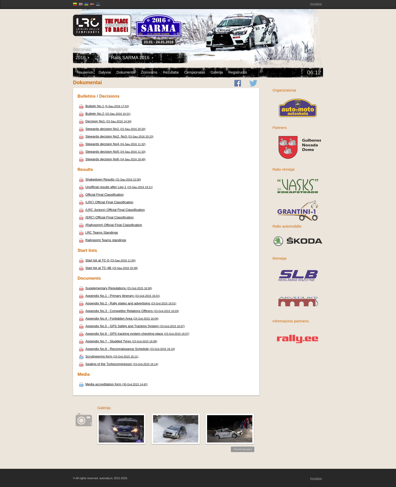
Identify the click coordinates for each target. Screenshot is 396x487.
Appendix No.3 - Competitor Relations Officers (129, 311)
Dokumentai (125, 72)
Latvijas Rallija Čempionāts (102, 25)
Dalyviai (104, 72)
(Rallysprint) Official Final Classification (110, 225)
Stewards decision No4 (112, 144)
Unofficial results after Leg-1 (116, 187)
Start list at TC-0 (107, 260)
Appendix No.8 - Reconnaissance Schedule (127, 349)
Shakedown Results (110, 179)
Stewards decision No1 (112, 129)
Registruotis (237, 72)
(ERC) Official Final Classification (106, 217)
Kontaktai (316, 3)
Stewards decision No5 (112, 151)
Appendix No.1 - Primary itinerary (119, 296)
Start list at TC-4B (108, 268)
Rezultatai (171, 72)
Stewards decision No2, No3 (116, 136)
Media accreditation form (113, 384)
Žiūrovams (149, 72)
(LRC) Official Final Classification (106, 202)
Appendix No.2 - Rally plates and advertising (127, 303)
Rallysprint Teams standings (102, 240)
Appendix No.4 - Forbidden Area (119, 318)
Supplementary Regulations (115, 288)
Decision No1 (105, 121)
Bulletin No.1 (104, 106)
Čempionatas (194, 72)
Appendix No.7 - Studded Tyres (118, 341)
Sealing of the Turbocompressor (118, 364)
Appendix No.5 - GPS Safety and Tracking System (132, 326)
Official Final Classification (101, 194)
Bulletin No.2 (105, 114)
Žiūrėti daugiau (242, 449)
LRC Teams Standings (98, 232)
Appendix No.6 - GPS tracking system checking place (134, 334)
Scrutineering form (108, 356)
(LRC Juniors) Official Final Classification (112, 210)
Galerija (217, 72)
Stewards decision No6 (112, 159)
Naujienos (85, 72)
